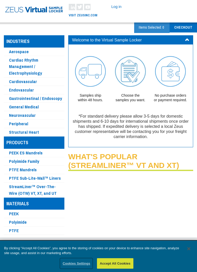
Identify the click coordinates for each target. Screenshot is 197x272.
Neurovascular (22, 115)
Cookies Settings (76, 265)
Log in (116, 7)
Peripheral (18, 124)
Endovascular (21, 90)
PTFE (14, 230)
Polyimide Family (24, 161)
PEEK (14, 214)
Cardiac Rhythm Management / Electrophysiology (25, 66)
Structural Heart (24, 132)
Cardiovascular (23, 81)
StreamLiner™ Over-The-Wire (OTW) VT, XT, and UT (33, 190)
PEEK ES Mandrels (26, 153)
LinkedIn (72, 7)
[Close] (188, 250)
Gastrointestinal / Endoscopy (35, 98)
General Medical (24, 107)
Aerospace (19, 51)
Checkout (183, 27)
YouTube (87, 7)
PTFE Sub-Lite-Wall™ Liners (35, 178)
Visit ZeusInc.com (83, 15)
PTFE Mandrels (23, 170)
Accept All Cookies (115, 265)
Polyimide (18, 222)
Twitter (79, 7)
